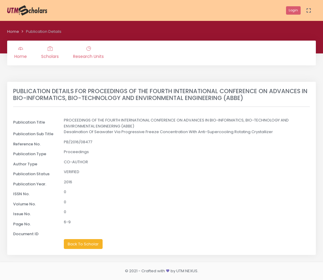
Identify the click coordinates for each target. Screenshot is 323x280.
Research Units (88, 52)
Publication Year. (29, 184)
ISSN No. (21, 194)
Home (13, 31)
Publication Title (29, 122)
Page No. (22, 224)
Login (293, 10)
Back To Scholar (83, 244)
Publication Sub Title (33, 134)
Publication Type (29, 154)
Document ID (25, 234)
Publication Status (31, 174)
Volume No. (24, 204)
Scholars (50, 52)
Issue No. (22, 214)
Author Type (25, 164)
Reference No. (27, 144)
